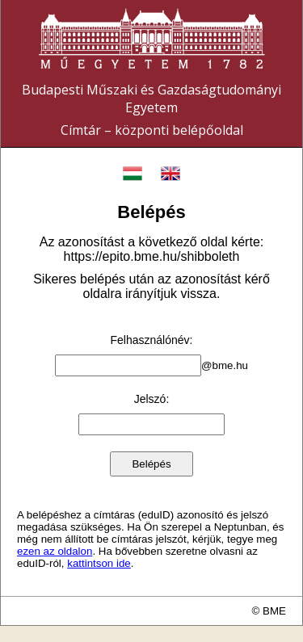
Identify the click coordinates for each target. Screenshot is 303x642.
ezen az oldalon (54, 551)
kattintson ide (99, 563)
